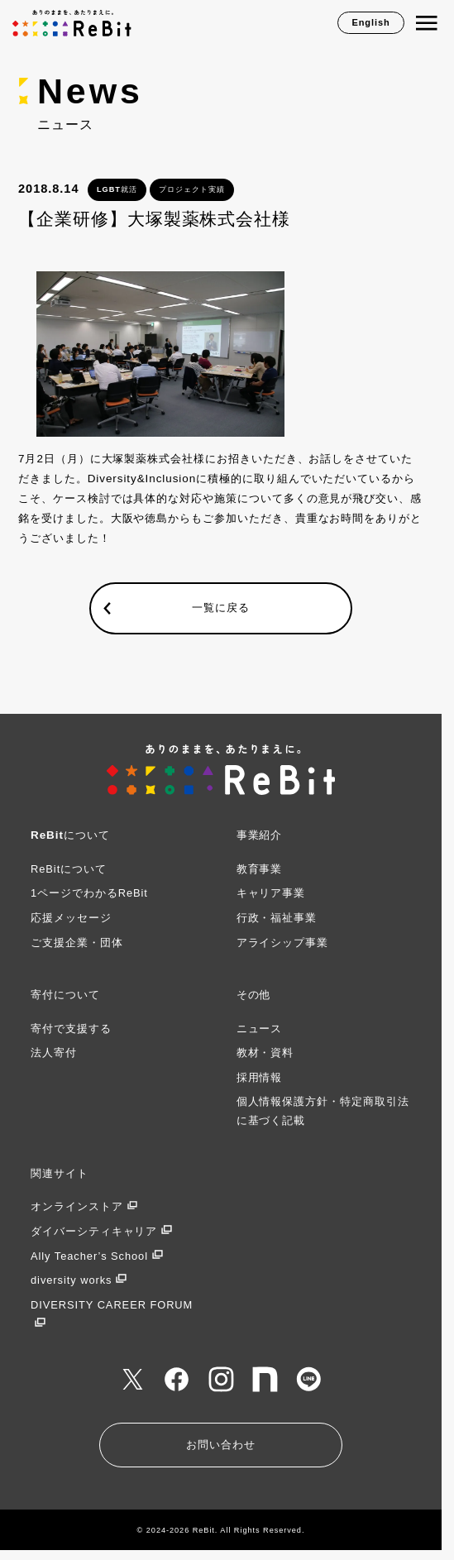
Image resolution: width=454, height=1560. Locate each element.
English (370, 22)
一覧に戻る (221, 608)
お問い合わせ (221, 1444)
